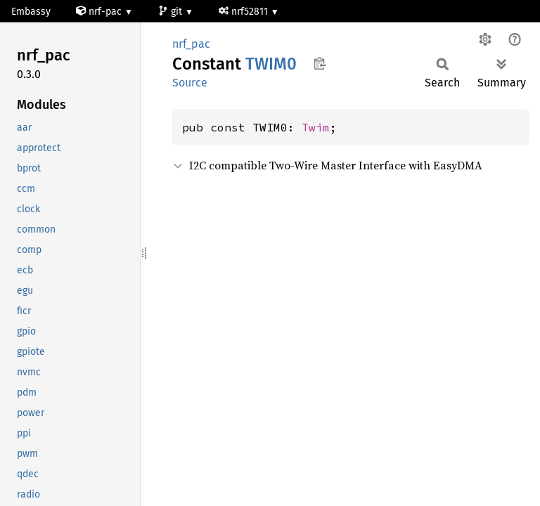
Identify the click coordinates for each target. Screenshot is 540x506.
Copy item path (319, 63)
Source (189, 82)
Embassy (31, 12)
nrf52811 (245, 12)
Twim (316, 127)
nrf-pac (100, 12)
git (171, 12)
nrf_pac (191, 44)
